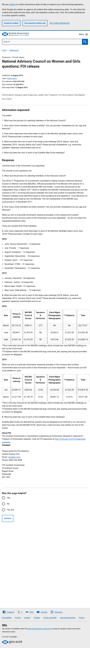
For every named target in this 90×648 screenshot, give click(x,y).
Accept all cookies (11, 23)
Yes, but (10, 510)
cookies (12, 4)
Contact (27, 618)
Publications (14, 50)
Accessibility (7, 618)
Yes (8, 498)
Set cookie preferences (60, 23)
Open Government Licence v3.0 (39, 629)
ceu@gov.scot (14, 457)
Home (4, 50)
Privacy (81, 618)
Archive (18, 618)
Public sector (12, 78)
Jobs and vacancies (67, 618)
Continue (7, 518)
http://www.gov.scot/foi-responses (70, 439)
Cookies (37, 618)
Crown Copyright (49, 618)
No (8, 504)
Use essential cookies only (35, 23)
